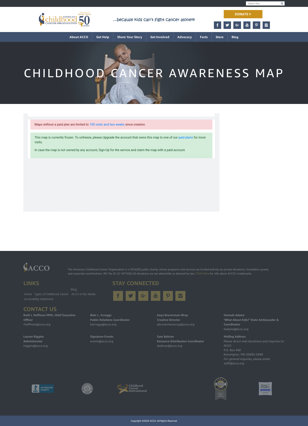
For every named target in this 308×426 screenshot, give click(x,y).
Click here (202, 273)
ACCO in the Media (83, 294)
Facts (204, 37)
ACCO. (153, 420)
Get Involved (159, 37)
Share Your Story (129, 37)
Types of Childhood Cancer (51, 294)
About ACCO (79, 37)
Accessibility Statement (38, 299)
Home (28, 294)
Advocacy (184, 37)
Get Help (102, 37)
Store (220, 37)
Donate (243, 14)
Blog (235, 37)
